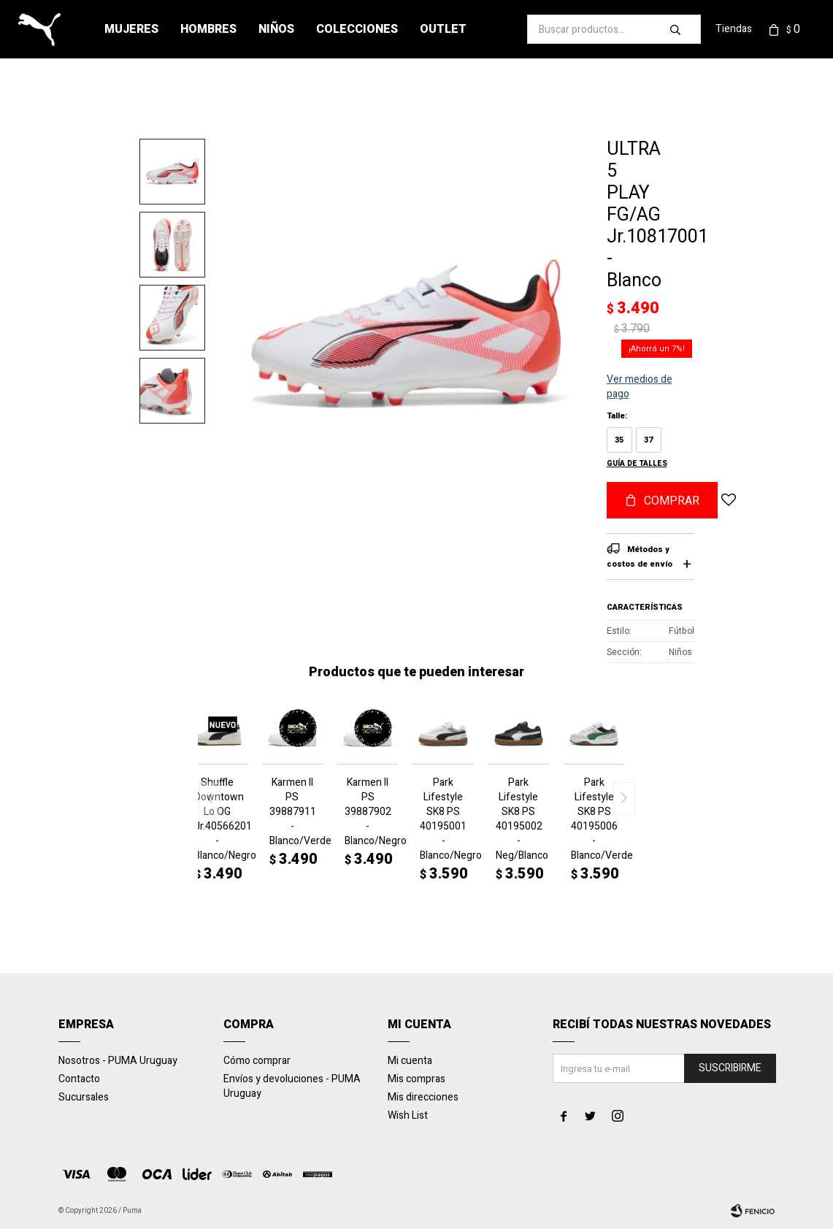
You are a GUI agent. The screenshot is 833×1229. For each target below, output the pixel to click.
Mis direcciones (423, 1097)
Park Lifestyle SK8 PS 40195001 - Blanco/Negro (443, 819)
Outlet (443, 29)
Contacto (79, 1079)
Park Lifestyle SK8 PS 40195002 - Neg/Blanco (519, 819)
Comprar (671, 501)
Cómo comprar (257, 1060)
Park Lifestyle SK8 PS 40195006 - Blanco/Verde (594, 819)
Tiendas (733, 29)
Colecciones (357, 29)
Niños (276, 29)
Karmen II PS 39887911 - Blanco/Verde (292, 812)
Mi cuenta (410, 1060)
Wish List (408, 1115)
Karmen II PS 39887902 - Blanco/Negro (368, 812)
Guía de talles (637, 464)
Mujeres (131, 29)
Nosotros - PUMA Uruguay (117, 1060)
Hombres (208, 29)
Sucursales (83, 1097)
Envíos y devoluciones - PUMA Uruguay (292, 1086)
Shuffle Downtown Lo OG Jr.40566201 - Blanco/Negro (217, 819)
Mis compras (416, 1079)
